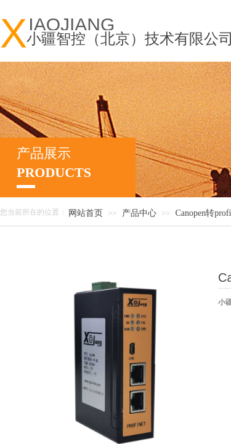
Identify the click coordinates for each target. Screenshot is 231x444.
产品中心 (139, 213)
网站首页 (85, 213)
